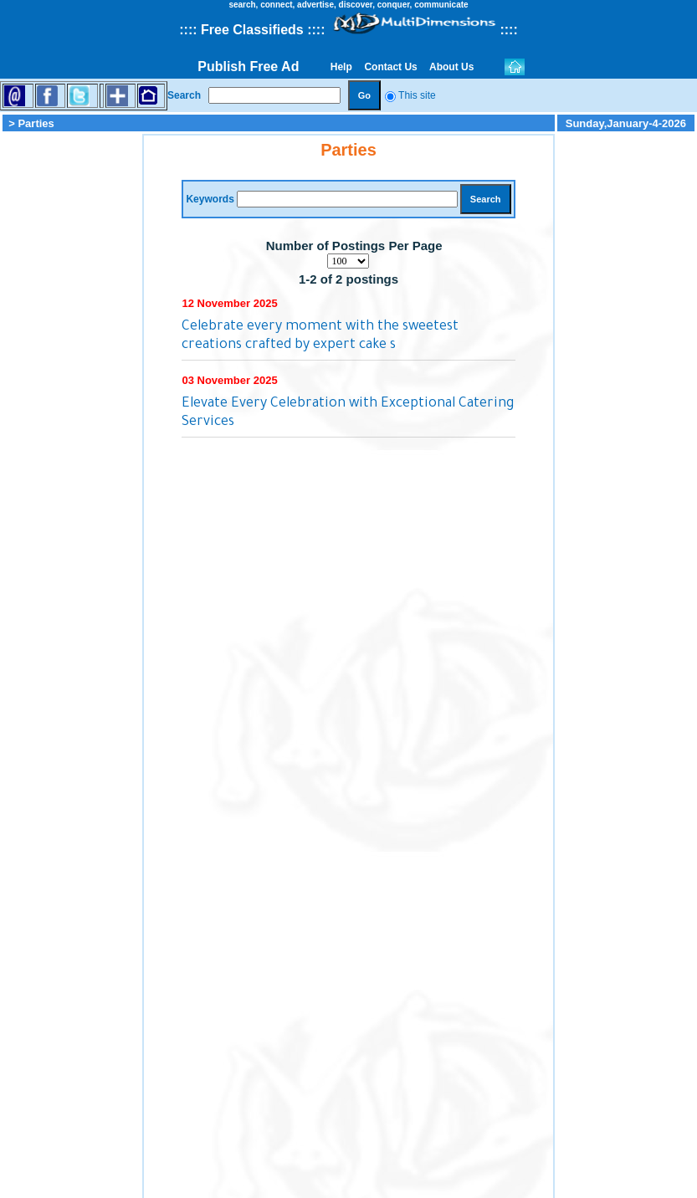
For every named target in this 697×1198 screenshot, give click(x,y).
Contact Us (390, 67)
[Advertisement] (71, 385)
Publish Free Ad (248, 66)
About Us (452, 67)
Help (341, 67)
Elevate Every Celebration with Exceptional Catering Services (348, 413)
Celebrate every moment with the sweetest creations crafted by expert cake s (320, 336)
